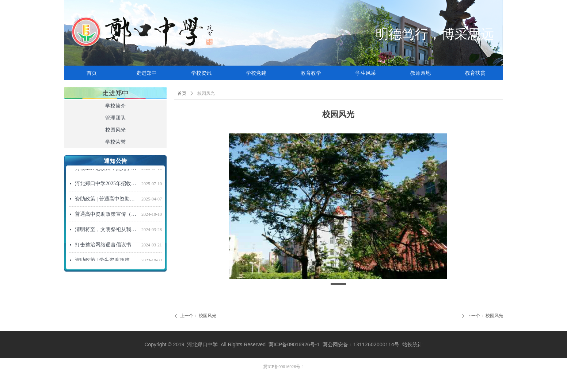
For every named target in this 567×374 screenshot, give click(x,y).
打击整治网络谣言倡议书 (103, 246)
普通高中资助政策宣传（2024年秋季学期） (106, 215)
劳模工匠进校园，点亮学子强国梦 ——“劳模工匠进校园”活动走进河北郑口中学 (106, 169)
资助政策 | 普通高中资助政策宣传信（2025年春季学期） (106, 200)
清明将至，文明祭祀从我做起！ (106, 230)
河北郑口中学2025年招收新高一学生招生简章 (106, 184)
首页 (182, 93)
